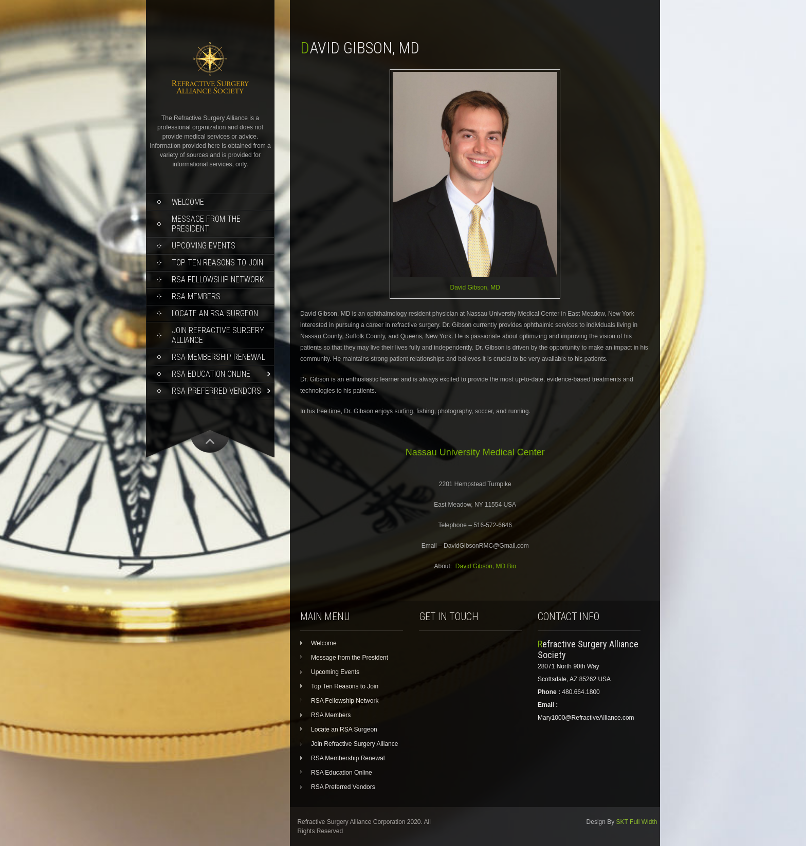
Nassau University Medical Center (475, 452)
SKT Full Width (636, 821)
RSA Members (196, 296)
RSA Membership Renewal (218, 357)
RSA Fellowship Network (218, 279)
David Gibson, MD (475, 287)
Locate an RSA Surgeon (215, 313)
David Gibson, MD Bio (485, 566)
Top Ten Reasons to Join (217, 262)
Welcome (188, 202)
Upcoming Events (203, 246)
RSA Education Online (211, 374)
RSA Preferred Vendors (216, 391)
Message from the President (206, 224)
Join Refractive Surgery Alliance (218, 335)
